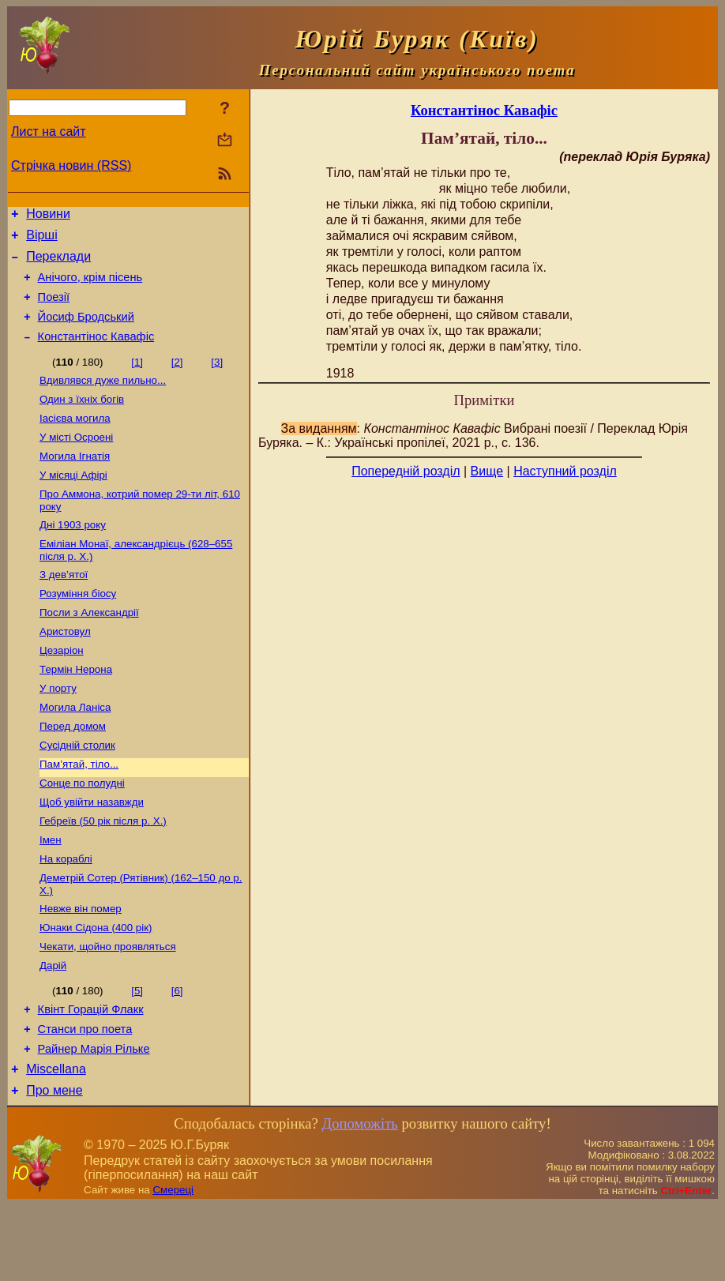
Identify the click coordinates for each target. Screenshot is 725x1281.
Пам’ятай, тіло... (78, 812)
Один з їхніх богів (81, 419)
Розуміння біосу (77, 627)
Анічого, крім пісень (90, 286)
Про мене (54, 1166)
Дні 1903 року (72, 554)
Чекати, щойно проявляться (107, 1009)
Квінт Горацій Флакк (91, 1075)
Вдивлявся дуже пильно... (102, 398)
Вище (487, 471)
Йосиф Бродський (86, 331)
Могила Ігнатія (74, 480)
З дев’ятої (63, 607)
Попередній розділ (405, 471)
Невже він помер (80, 968)
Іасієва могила (75, 439)
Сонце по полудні (82, 833)
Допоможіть (359, 1199)
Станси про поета (85, 1097)
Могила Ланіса (75, 751)
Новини (48, 216)
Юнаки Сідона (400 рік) (95, 988)
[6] (177, 1055)
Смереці (172, 1266)
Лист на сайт (48, 131)
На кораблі (65, 915)
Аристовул (65, 668)
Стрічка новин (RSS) (71, 165)
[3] (217, 379)
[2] (177, 379)
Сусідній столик (77, 792)
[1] (137, 379)
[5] (137, 1055)
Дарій (52, 1029)
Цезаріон (61, 689)
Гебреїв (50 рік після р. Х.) (103, 874)
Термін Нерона (75, 710)
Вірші (42, 239)
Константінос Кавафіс (96, 353)
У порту (58, 730)
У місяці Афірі (73, 501)
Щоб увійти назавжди (91, 853)
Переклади (58, 263)
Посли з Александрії (89, 648)
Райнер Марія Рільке (94, 1120)
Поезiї (54, 308)
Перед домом (72, 771)
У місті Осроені (76, 460)
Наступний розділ (565, 471)
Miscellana (56, 1142)
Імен (50, 894)
